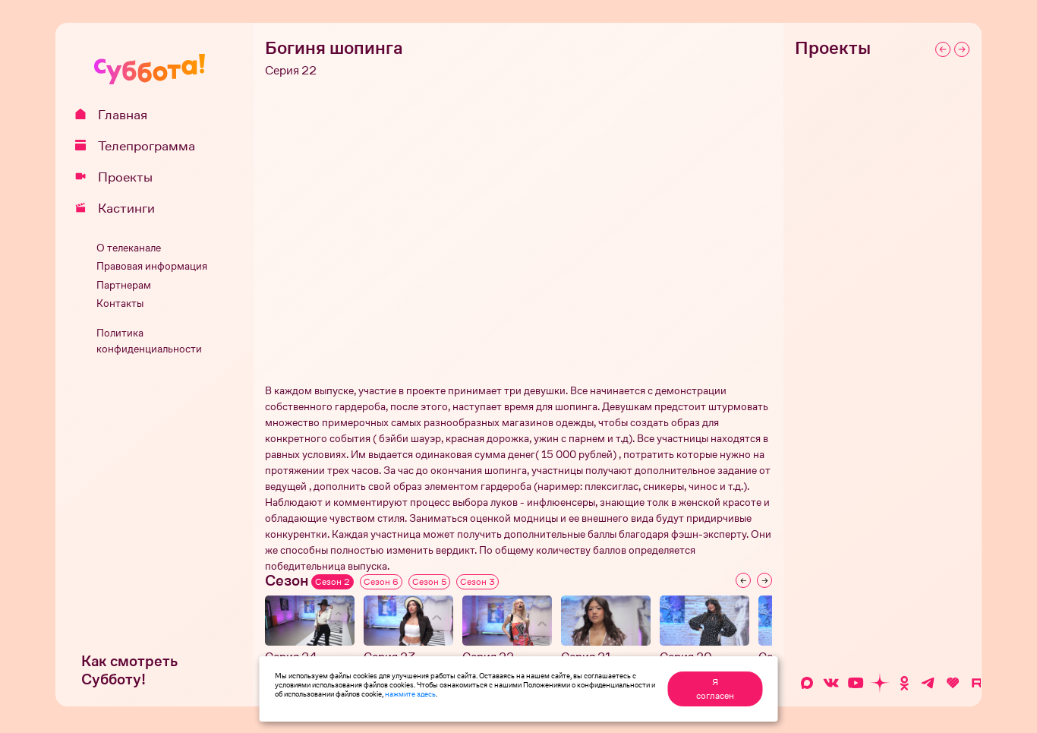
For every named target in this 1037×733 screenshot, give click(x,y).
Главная (116, 115)
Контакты (119, 303)
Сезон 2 (332, 582)
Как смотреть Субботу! (129, 670)
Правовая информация (151, 266)
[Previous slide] (743, 580)
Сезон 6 (381, 582)
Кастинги (120, 208)
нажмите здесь (410, 693)
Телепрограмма (140, 146)
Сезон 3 (477, 582)
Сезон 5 (429, 582)
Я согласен (715, 689)
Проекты (119, 177)
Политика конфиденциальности (149, 341)
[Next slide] (764, 580)
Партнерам (123, 285)
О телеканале (128, 248)
